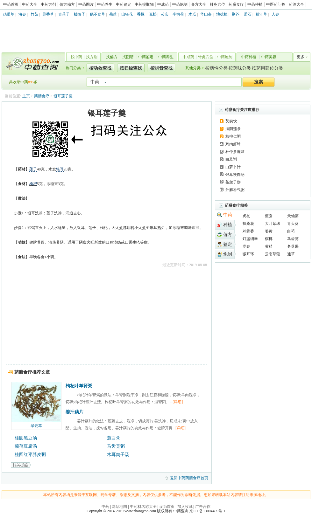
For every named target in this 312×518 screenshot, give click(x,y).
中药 (227, 214)
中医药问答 (275, 4)
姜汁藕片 (74, 412)
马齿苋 (293, 239)
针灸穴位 (217, 4)
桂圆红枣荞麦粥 (30, 454)
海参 (22, 14)
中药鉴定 (123, 4)
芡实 (164, 14)
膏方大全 (198, 4)
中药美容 (268, 57)
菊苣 (113, 14)
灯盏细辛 (250, 239)
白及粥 (231, 159)
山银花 (127, 14)
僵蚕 (269, 216)
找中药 (76, 57)
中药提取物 (144, 4)
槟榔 (269, 239)
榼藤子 (79, 14)
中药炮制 (180, 4)
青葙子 (64, 14)
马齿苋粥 (116, 446)
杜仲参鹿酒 (235, 151)
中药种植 (255, 4)
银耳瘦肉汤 (235, 174)
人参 (275, 14)
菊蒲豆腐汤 (26, 446)
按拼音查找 (161, 68)
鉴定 (227, 244)
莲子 (33, 169)
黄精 (269, 246)
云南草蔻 (272, 254)
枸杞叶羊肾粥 (79, 385)
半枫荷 (178, 14)
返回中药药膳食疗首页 (189, 478)
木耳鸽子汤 (118, 454)
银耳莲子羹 (63, 96)
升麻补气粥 (235, 190)
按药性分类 (216, 68)
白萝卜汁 (233, 167)
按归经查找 (131, 68)
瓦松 (153, 14)
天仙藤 (293, 216)
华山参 (206, 14)
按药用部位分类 (267, 68)
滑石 (248, 14)
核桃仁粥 (233, 136)
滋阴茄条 (233, 129)
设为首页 (166, 506)
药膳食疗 (236, 4)
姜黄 (269, 231)
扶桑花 (248, 223)
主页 (26, 96)
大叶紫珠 (272, 223)
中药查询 (32, 63)
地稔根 (222, 14)
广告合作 (202, 506)
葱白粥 (113, 438)
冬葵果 (293, 246)
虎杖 (246, 216)
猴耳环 (248, 254)
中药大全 (29, 4)
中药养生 (104, 4)
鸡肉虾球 (233, 144)
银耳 (60, 169)
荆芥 (235, 14)
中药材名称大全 (143, 506)
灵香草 (48, 14)
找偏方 (111, 57)
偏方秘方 (67, 4)
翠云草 (36, 426)
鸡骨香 (248, 231)
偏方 (227, 234)
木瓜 (192, 14)
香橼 (141, 14)
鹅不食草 (97, 14)
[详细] (178, 402)
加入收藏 (185, 506)
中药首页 (10, 4)
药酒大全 (296, 4)
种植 (227, 224)
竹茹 (34, 14)
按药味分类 (240, 68)
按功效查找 (100, 68)
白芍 (291, 231)
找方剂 (91, 57)
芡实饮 (231, 121)
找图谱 (128, 57)
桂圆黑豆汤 (26, 438)
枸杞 (33, 184)
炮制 (227, 254)
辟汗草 (261, 14)
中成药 (163, 4)
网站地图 (119, 506)
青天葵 (293, 223)
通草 (291, 254)
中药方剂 (48, 4)
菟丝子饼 (233, 182)
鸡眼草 (8, 14)
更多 (300, 57)
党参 (246, 246)
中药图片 (86, 4)
